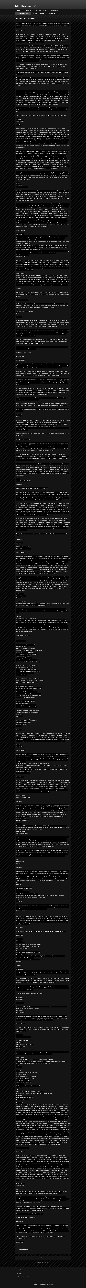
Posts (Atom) (46, 1262)
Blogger (51, 1284)
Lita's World (52, 13)
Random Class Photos (39, 13)
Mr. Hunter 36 (25, 6)
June (19, 1275)
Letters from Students (23, 13)
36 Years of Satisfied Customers (25, 1276)
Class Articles (27, 10)
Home (18, 10)
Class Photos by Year (41, 10)
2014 (18, 1273)
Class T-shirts (54, 10)
